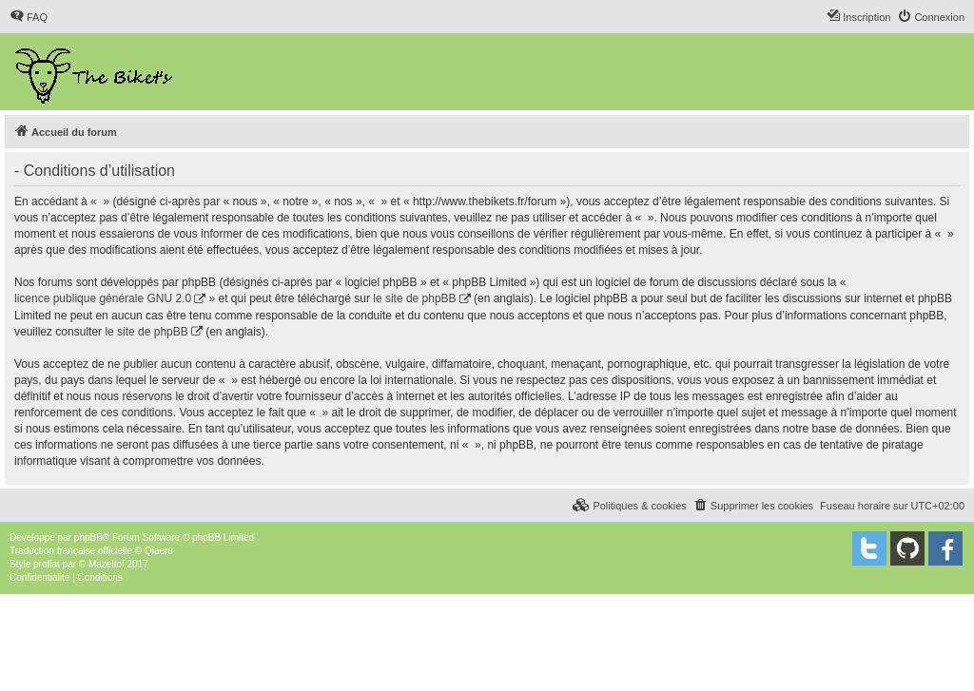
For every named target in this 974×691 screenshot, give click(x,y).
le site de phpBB (414, 298)
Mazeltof (106, 564)
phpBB (88, 537)
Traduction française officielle (71, 551)
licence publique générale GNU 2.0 (102, 298)
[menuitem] (29, 17)
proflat (46, 564)
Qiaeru (159, 551)
